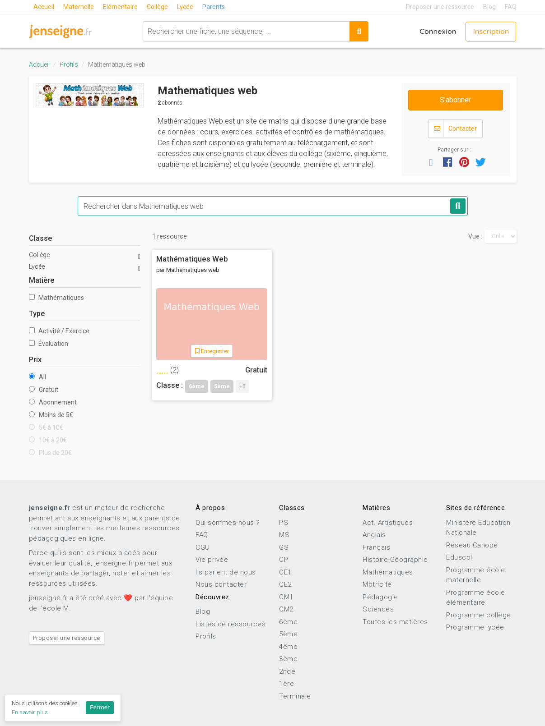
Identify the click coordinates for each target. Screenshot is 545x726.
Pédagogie (380, 597)
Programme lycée (475, 627)
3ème (288, 659)
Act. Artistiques (388, 523)
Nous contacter (221, 584)
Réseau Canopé (472, 545)
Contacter (455, 129)
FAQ (511, 6)
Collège (157, 6)
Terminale (295, 696)
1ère (286, 684)
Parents (213, 6)
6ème (288, 622)
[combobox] (246, 31)
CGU (203, 547)
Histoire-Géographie (395, 560)
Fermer (100, 707)
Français (376, 547)
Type (37, 313)
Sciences (378, 609)
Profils (69, 64)
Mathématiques (56, 297)
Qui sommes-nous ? (228, 523)
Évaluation (48, 343)
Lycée (185, 6)
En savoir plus (30, 712)
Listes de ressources (231, 624)
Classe (40, 238)
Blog (489, 6)
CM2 (286, 609)
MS (284, 535)
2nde (287, 671)
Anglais (374, 535)
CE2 (285, 584)
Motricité (377, 584)
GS (284, 547)
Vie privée (212, 560)
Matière (41, 280)
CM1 (286, 597)
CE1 (285, 572)
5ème (288, 634)
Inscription (491, 31)
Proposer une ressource (440, 6)
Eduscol (459, 557)
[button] (431, 161)
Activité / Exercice (59, 331)
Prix (35, 359)
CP (283, 560)
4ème (288, 647)
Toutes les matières (395, 622)
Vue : (475, 236)
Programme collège (478, 615)
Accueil (43, 6)
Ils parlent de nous (226, 572)
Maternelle (78, 6)
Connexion (437, 31)
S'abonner (455, 100)
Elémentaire (120, 6)
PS (283, 523)
